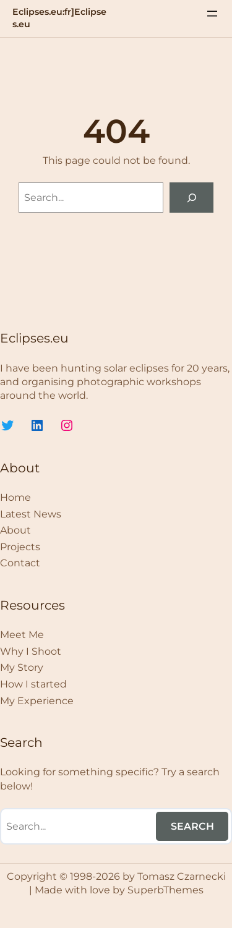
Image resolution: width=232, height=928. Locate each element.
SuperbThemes (165, 890)
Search (192, 826)
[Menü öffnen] (212, 13)
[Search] (191, 197)
